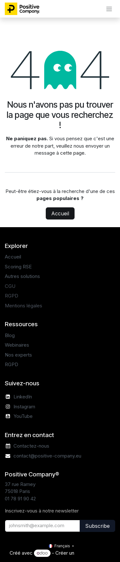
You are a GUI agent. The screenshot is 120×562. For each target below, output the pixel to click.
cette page (72, 153)
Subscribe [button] (97, 526)
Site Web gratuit (93, 553)
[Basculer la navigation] (109, 9)
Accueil (60, 213)
